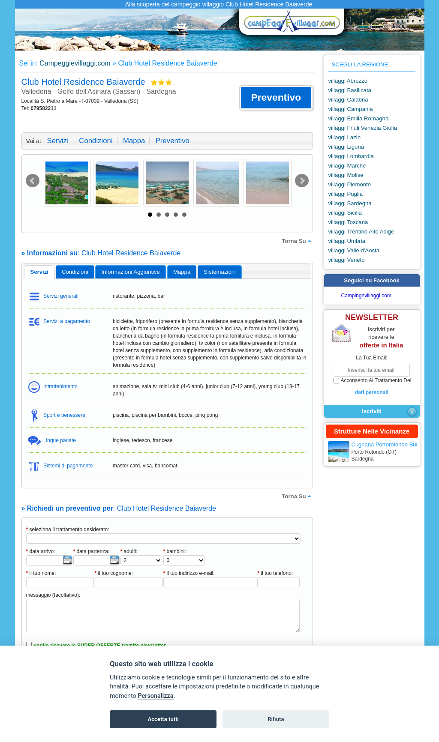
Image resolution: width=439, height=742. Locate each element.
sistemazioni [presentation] (220, 272)
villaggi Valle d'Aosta (354, 250)
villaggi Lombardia (351, 156)
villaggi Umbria (346, 241)
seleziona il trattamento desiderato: (67, 530)
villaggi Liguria (346, 147)
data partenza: (91, 551)
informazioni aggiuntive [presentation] (131, 272)
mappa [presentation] (181, 272)
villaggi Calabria (348, 99)
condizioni (95, 141)
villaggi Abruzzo (348, 81)
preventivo (172, 141)
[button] (276, 97)
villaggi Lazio (344, 137)
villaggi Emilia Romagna (358, 118)
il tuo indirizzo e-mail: (189, 573)
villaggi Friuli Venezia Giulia (362, 128)
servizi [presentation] (39, 272)
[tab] (39, 272)
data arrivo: (40, 551)
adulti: (129, 551)
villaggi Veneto (346, 260)
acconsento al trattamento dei (372, 386)
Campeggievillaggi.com (74, 63)
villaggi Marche (347, 165)
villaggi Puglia (345, 194)
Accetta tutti (163, 719)
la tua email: (371, 358)
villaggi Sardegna (350, 203)
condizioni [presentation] (75, 272)
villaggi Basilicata (349, 90)
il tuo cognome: (114, 573)
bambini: (174, 551)
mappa (134, 141)
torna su (297, 240)
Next (302, 181)
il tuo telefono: (275, 573)
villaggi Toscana (348, 222)
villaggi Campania (350, 109)
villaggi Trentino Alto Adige (361, 231)
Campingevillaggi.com (366, 296)
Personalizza (155, 696)
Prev (32, 181)
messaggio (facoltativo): (53, 595)
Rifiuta (276, 719)
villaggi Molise (346, 175)
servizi (58, 141)
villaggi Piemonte (349, 184)
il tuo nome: (41, 573)
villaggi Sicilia (345, 212)
